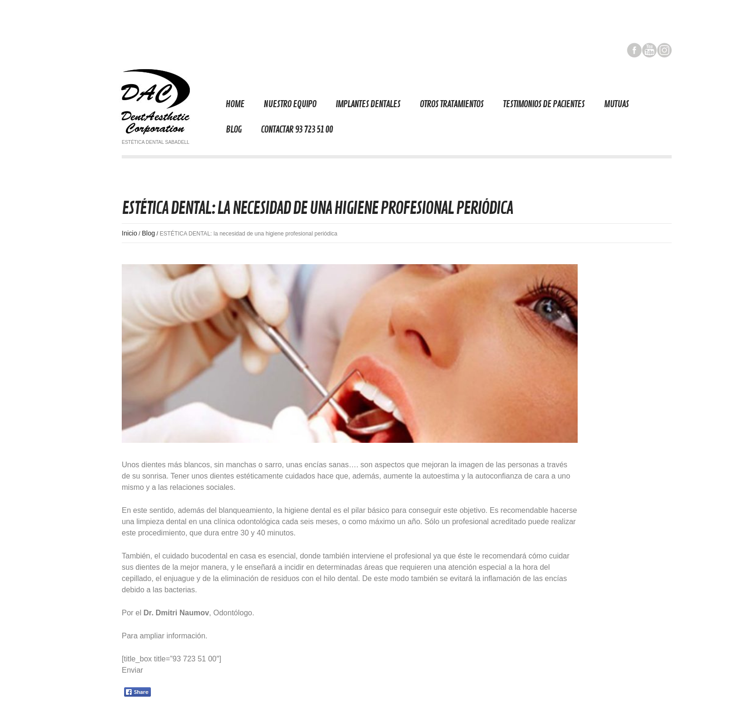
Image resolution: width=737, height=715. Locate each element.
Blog (234, 129)
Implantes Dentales (368, 104)
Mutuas (616, 104)
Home (235, 104)
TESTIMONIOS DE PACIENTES (544, 104)
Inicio (129, 233)
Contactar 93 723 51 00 (297, 129)
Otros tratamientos (452, 104)
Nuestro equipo (290, 104)
